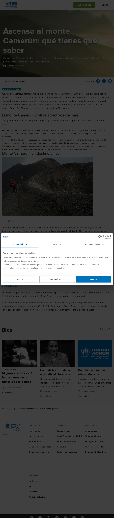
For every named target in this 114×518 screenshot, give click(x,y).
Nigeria (74, 282)
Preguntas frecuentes (57, 513)
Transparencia (64, 431)
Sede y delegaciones (67, 441)
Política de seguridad (54, 509)
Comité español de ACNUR (70, 436)
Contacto (61, 447)
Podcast (33, 476)
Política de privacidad (29, 509)
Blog (13, 409)
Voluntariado (91, 431)
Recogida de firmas (94, 441)
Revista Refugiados (38, 481)
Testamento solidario (95, 447)
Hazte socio (34, 431)
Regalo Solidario (93, 436)
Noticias (33, 465)
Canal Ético (74, 509)
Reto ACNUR (35, 441)
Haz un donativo (36, 436)
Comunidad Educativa (95, 452)
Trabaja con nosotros (67, 452)
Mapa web (90, 509)
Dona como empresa (39, 452)
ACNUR (5, 409)
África (57, 93)
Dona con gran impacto (40, 447)
